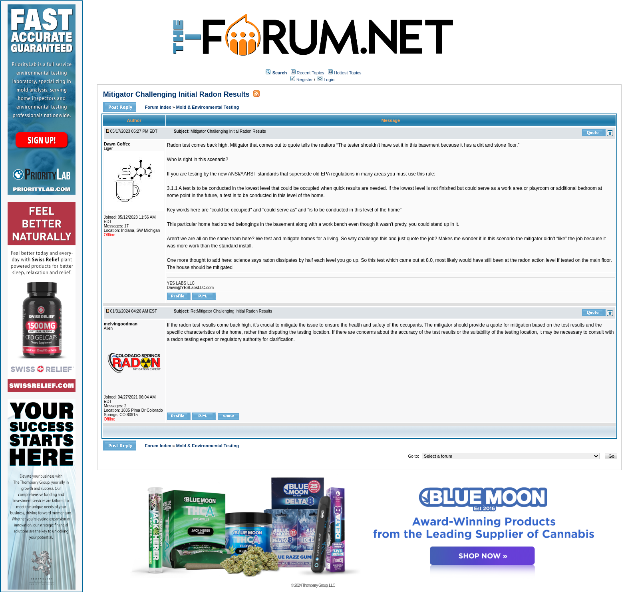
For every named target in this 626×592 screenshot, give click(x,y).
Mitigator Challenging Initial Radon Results (176, 94)
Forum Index (158, 107)
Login (326, 79)
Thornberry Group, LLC (318, 585)
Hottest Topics (348, 72)
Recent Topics (310, 72)
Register (301, 79)
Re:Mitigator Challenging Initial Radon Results (231, 311)
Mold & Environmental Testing (207, 107)
